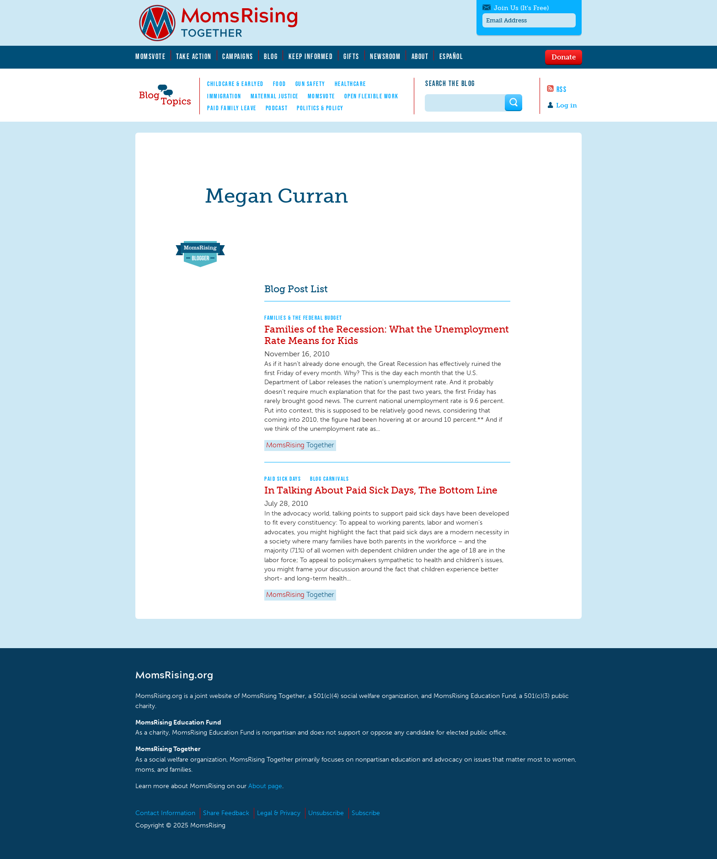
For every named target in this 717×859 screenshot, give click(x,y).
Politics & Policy (320, 108)
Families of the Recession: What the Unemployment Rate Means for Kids (386, 334)
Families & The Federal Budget (303, 317)
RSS (561, 89)
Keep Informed (311, 56)
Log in (566, 105)
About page (265, 786)
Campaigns (237, 56)
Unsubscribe (326, 813)
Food (279, 83)
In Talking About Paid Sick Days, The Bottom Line (381, 490)
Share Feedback (226, 813)
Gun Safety (310, 83)
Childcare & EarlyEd (235, 83)
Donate (563, 57)
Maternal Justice (275, 96)
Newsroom (385, 56)
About (420, 56)
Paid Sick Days (282, 478)
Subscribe (366, 813)
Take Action (194, 56)
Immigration (224, 96)
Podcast (277, 108)
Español (451, 56)
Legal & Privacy (278, 813)
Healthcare (350, 83)
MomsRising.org (224, 23)
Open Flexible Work (371, 96)
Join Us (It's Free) (521, 8)
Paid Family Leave (232, 108)
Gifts (351, 56)
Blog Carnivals (329, 478)
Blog (271, 56)
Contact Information (165, 813)
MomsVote (150, 56)
